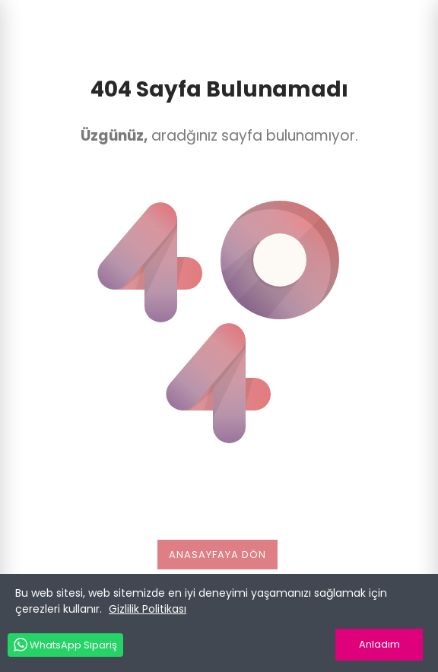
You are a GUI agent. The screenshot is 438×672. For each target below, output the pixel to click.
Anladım (379, 644)
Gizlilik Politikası (147, 609)
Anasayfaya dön (217, 554)
